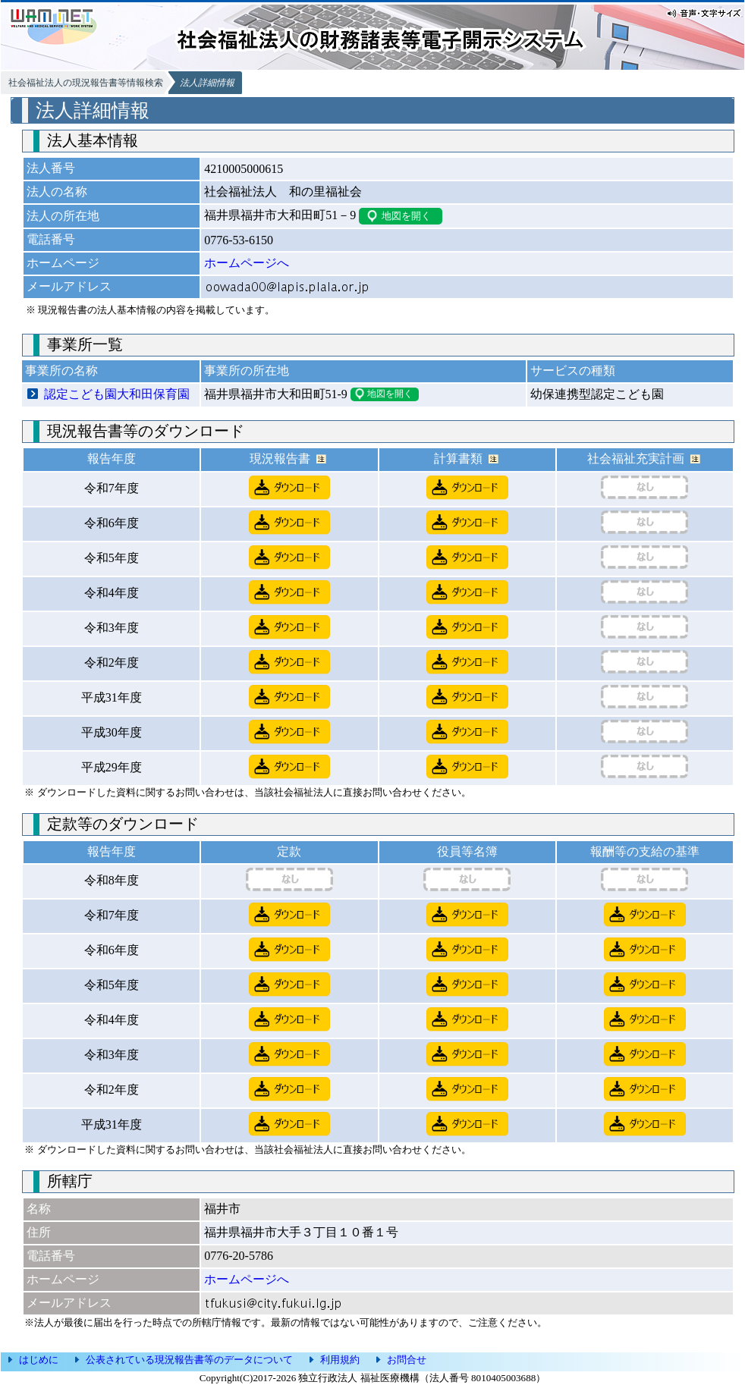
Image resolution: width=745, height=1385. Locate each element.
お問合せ (406, 1359)
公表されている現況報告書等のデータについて (189, 1359)
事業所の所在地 (246, 370)
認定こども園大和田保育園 (117, 394)
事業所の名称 (61, 370)
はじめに (38, 1359)
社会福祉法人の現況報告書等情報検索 (85, 82)
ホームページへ (246, 262)
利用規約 (340, 1359)
